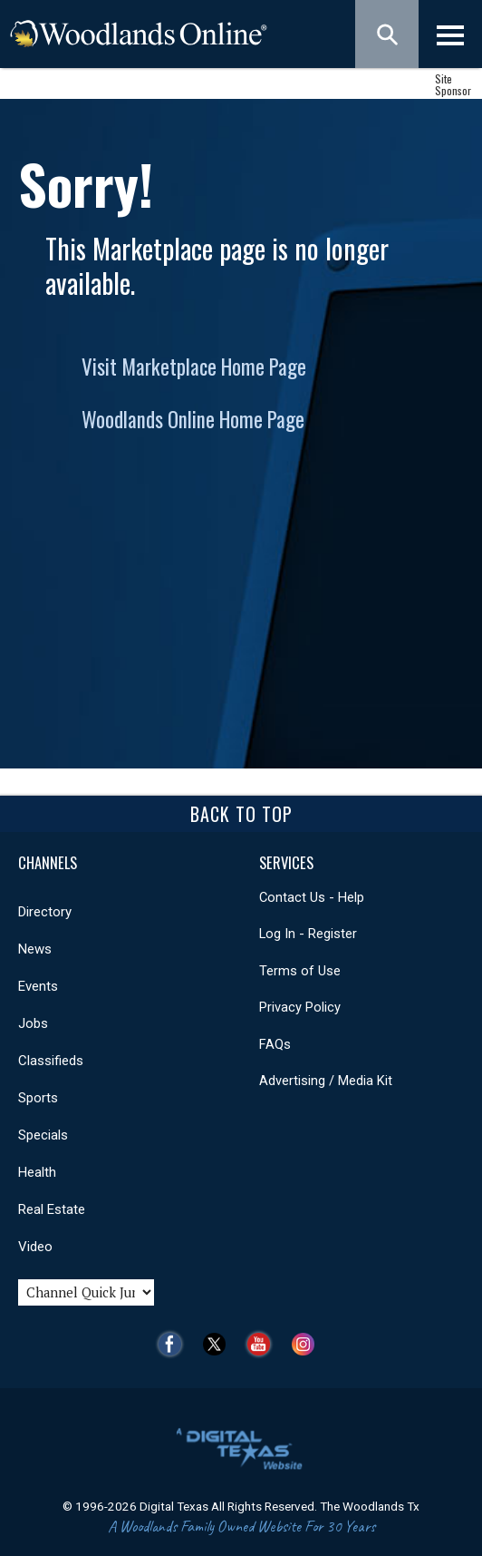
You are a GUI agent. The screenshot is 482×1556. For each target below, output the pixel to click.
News (35, 949)
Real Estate (51, 1209)
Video (35, 1246)
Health (37, 1172)
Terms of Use (300, 971)
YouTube (263, 1344)
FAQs (275, 1044)
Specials (43, 1135)
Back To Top (241, 813)
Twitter (218, 1344)
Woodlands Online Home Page (193, 419)
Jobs (33, 1023)
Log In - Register (308, 933)
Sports (38, 1098)
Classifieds (50, 1060)
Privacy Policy (300, 1007)
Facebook (174, 1344)
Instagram (307, 1344)
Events (38, 986)
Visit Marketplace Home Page (194, 366)
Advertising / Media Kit (325, 1080)
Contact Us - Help (311, 897)
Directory (45, 912)
